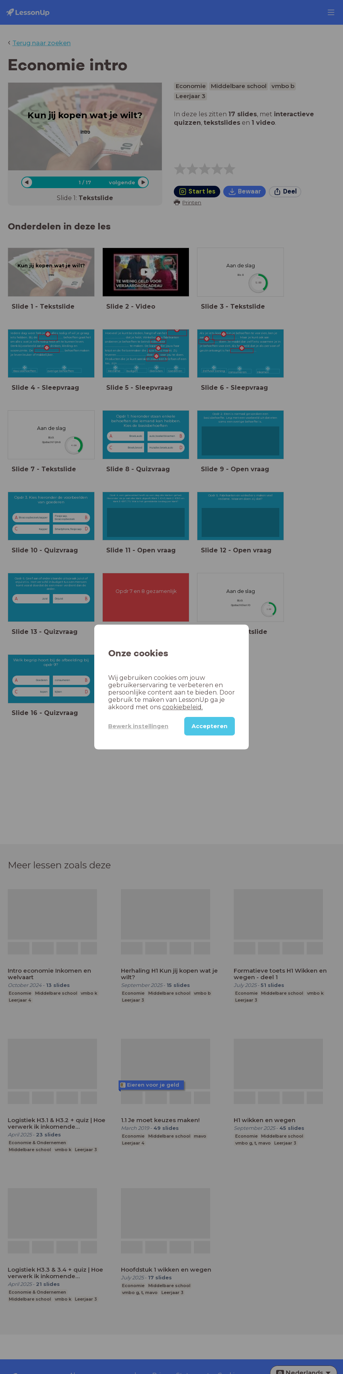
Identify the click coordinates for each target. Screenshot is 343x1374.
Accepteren (210, 726)
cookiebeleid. (182, 707)
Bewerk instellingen (138, 726)
